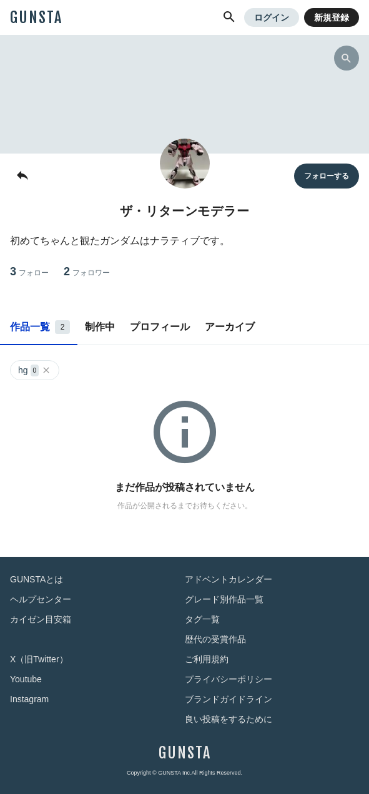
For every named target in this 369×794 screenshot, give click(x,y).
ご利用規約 (207, 659)
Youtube (26, 679)
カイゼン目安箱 (40, 619)
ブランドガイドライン (228, 699)
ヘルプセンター (40, 599)
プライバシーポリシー (228, 679)
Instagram (29, 699)
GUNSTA (36, 17)
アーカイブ (230, 326)
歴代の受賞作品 (215, 639)
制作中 (100, 326)
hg (34, 370)
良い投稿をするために (228, 719)
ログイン (271, 17)
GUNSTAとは (36, 579)
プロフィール (160, 326)
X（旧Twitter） (39, 659)
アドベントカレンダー (228, 579)
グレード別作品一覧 (224, 599)
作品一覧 (40, 327)
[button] (229, 17)
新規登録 (331, 17)
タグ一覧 (202, 619)
